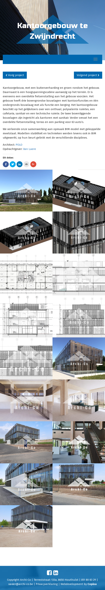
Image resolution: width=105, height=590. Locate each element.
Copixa (92, 584)
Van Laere (29, 149)
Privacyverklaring (47, 584)
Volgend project (88, 75)
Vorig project (15, 75)
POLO (19, 144)
